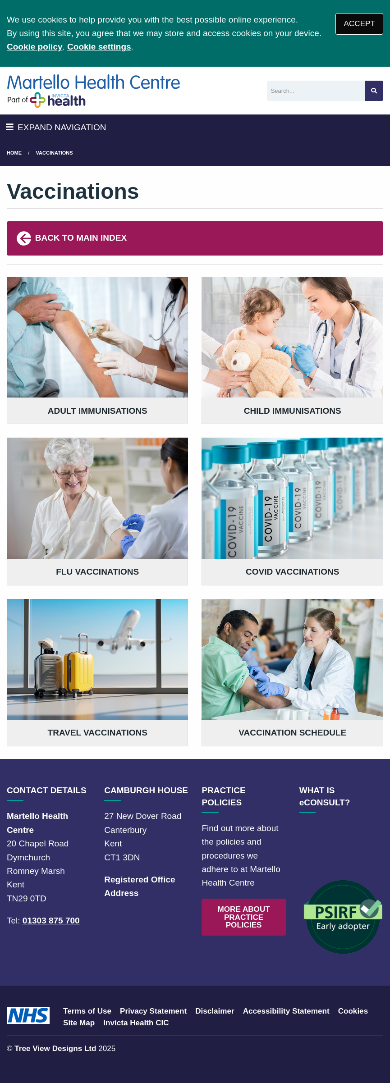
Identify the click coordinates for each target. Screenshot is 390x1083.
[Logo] (94, 90)
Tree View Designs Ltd (55, 1048)
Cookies (353, 1011)
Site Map (79, 1023)
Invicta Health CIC (136, 1023)
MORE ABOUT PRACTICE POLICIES (244, 917)
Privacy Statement (153, 1011)
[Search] (316, 91)
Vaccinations (54, 152)
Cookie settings (99, 46)
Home (14, 152)
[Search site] (374, 91)
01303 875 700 (51, 920)
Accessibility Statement (286, 1011)
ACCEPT (359, 23)
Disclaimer (214, 1011)
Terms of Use (87, 1011)
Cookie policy (35, 46)
